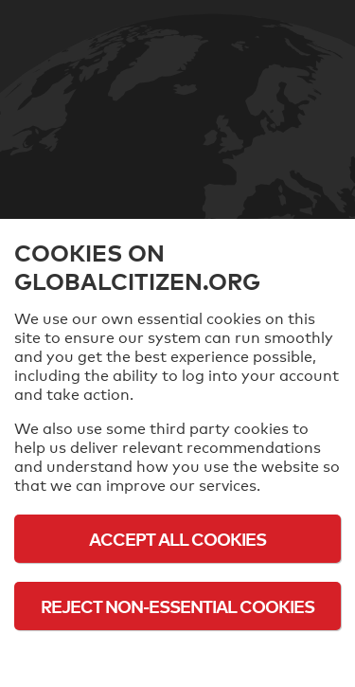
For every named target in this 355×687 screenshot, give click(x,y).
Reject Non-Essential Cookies (177, 606)
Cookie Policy (178, 658)
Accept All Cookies (177, 539)
